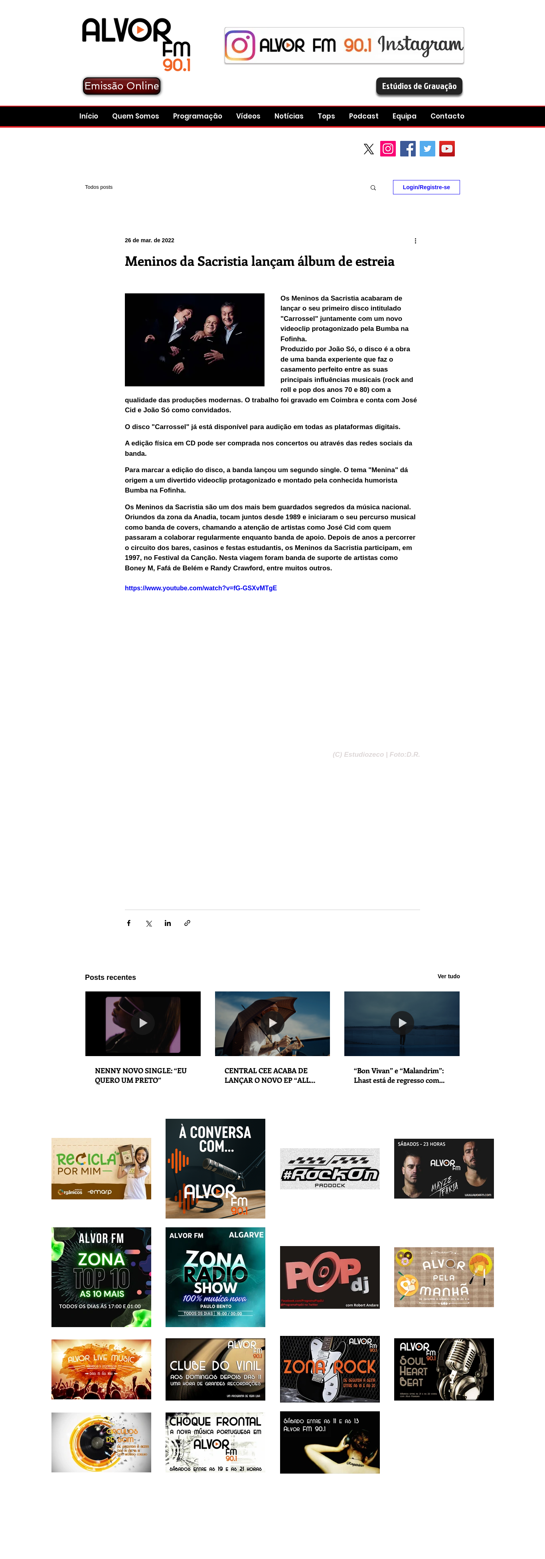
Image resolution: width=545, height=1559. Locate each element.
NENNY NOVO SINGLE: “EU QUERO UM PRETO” (141, 1075)
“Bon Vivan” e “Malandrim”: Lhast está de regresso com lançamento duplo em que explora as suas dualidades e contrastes (399, 1075)
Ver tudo (449, 976)
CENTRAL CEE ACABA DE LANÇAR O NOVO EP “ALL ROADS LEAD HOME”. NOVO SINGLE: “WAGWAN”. (271, 1075)
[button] (365, 116)
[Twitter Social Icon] (427, 148)
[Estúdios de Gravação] (419, 86)
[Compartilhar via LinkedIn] (168, 923)
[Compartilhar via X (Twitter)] (148, 923)
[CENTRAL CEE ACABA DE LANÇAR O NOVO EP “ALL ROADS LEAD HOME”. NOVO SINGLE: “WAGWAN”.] (272, 1023)
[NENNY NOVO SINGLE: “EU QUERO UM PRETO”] (143, 1023)
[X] (368, 149)
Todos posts (99, 187)
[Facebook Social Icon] (408, 148)
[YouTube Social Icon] (447, 148)
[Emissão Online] (121, 86)
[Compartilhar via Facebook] (128, 923)
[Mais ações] (415, 240)
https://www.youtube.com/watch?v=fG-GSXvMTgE (201, 588)
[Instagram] (388, 148)
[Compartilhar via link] (187, 923)
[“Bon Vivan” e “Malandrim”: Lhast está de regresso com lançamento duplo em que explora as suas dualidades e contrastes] (402, 1023)
